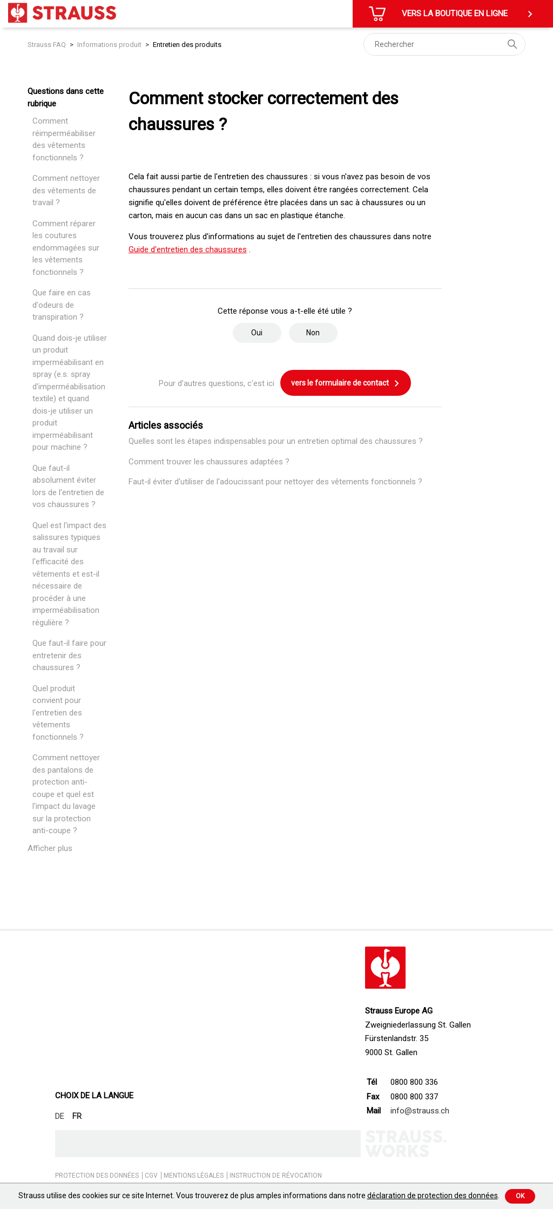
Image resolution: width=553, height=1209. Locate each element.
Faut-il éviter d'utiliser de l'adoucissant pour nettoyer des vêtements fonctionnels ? (275, 482)
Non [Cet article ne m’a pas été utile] (313, 332)
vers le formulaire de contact (345, 383)
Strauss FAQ (48, 44)
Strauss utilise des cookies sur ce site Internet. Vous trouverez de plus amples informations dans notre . (259, 1195)
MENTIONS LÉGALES (194, 1175)
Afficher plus (50, 848)
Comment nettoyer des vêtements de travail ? (66, 190)
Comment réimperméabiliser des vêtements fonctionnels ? (64, 139)
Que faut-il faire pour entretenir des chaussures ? (69, 655)
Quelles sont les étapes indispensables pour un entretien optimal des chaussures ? (276, 441)
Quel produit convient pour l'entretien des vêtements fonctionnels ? (58, 713)
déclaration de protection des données (432, 1195)
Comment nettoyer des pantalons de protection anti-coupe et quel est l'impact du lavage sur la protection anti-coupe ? (66, 794)
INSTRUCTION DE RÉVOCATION (276, 1175)
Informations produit (109, 44)
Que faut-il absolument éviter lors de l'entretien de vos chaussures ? (68, 486)
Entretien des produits (187, 44)
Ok (520, 1196)
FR (77, 1116)
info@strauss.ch (419, 1111)
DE (59, 1116)
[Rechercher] (444, 44)
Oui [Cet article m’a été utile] (256, 332)
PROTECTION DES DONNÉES (97, 1175)
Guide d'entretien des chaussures (188, 249)
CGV (151, 1175)
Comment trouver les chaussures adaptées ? (209, 462)
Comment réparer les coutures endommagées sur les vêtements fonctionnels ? (65, 248)
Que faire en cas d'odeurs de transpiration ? (61, 305)
